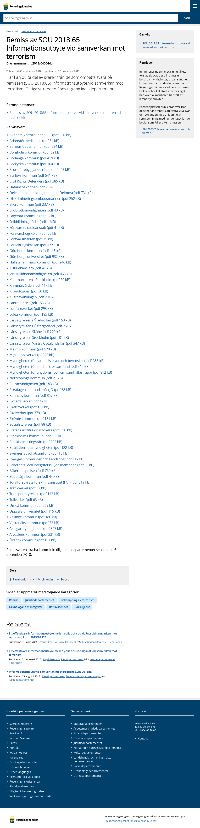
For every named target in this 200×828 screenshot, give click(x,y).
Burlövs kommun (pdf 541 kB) (33, 175)
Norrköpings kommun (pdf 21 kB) (36, 378)
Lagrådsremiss (51, 659)
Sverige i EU (17, 733)
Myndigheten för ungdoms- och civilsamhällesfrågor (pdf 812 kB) (60, 372)
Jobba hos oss (18, 752)
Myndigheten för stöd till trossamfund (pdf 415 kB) (49, 366)
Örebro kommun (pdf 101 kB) (32, 540)
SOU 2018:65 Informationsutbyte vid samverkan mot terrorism (166, 45)
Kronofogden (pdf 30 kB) (28, 291)
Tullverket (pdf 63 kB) (26, 499)
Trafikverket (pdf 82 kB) (27, 488)
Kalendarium (17, 757)
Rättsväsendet (58, 607)
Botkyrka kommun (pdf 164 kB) (34, 164)
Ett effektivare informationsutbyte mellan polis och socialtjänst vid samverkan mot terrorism (63, 653)
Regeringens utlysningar (25, 781)
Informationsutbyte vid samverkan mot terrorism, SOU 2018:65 (50, 672)
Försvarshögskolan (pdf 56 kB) (33, 233)
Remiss (13, 600)
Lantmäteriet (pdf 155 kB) (29, 303)
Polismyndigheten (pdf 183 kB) (33, 383)
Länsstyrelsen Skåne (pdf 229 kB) (35, 331)
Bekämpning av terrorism (77, 600)
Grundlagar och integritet (25, 607)
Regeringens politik (21, 728)
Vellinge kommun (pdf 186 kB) (33, 517)
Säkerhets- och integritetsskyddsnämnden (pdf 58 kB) (51, 465)
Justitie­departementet (88, 743)
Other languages (20, 772)
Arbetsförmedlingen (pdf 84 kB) (34, 140)
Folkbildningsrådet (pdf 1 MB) (32, 221)
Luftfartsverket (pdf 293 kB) (31, 308)
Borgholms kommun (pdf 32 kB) (34, 152)
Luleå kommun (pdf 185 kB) (31, 314)
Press (13, 743)
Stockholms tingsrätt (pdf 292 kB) (35, 441)
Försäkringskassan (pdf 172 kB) (34, 245)
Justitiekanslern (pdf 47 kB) (30, 268)
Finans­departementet (88, 733)
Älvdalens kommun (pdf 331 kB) (34, 534)
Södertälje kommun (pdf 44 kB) (34, 476)
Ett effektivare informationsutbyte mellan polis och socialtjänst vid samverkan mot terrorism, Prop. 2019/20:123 (63, 635)
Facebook (19, 579)
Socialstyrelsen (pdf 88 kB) (30, 424)
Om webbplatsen (20, 767)
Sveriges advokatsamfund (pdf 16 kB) (38, 453)
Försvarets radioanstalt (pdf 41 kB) (36, 227)
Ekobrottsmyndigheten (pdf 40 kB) (36, 210)
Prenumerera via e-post (24, 777)
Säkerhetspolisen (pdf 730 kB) (33, 470)
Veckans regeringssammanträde (30, 796)
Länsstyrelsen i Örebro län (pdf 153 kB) (40, 320)
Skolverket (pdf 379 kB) (27, 412)
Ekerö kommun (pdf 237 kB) (31, 204)
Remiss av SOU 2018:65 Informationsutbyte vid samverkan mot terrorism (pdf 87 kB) (67, 115)
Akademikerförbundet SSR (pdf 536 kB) (40, 135)
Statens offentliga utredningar (83, 676)
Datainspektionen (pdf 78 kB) (32, 187)
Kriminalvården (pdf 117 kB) (31, 285)
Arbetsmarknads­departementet (94, 728)
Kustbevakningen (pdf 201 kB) (33, 297)
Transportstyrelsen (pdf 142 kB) (34, 493)
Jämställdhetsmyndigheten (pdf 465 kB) (40, 274)
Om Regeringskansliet (23, 762)
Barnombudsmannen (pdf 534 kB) (36, 146)
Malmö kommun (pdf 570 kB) (32, 349)
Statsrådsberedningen (88, 724)
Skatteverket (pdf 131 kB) (29, 407)
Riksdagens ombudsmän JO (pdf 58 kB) (40, 389)
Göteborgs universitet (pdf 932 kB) (36, 256)
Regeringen (115, 642)
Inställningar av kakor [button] (143, 821)
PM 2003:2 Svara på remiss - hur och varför (166, 131)
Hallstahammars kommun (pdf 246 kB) (40, 262)
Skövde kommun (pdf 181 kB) (32, 418)
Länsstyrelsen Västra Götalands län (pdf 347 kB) (47, 343)
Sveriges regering (20, 724)
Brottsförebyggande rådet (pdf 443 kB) (39, 169)
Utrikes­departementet (88, 776)
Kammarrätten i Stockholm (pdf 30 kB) (39, 279)
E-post (64, 579)
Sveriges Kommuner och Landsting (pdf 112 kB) (46, 459)
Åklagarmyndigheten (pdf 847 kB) (35, 528)
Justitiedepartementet (33, 31)
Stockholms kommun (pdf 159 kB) (36, 436)
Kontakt (14, 748)
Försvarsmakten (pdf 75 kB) (31, 239)
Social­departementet (87, 766)
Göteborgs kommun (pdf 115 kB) (35, 250)
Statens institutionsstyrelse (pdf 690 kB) (40, 430)
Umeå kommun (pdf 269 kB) (31, 505)
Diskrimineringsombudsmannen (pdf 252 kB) (45, 198)
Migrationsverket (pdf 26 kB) (31, 355)
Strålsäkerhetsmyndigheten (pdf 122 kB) (41, 447)
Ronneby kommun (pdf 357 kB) (34, 395)
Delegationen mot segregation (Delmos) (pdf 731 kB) (51, 192)
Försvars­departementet (89, 738)
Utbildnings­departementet (91, 771)
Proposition (46, 642)
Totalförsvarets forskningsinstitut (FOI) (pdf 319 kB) (49, 482)
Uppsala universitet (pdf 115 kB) (34, 511)
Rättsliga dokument (65, 642)
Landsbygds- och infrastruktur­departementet (94, 759)
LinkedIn (47, 579)
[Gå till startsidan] (17, 6)
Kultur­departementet (87, 752)
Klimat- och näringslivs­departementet (98, 748)
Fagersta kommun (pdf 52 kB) (32, 216)
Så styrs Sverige (19, 738)
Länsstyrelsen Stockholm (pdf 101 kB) (39, 337)
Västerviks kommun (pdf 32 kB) (34, 522)
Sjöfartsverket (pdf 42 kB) (29, 401)
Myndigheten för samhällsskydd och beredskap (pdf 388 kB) (56, 360)
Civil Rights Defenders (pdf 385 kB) (36, 181)
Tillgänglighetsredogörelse (26, 791)
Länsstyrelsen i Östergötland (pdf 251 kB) (42, 326)
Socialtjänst (82, 607)
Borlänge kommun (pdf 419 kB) (34, 158)
